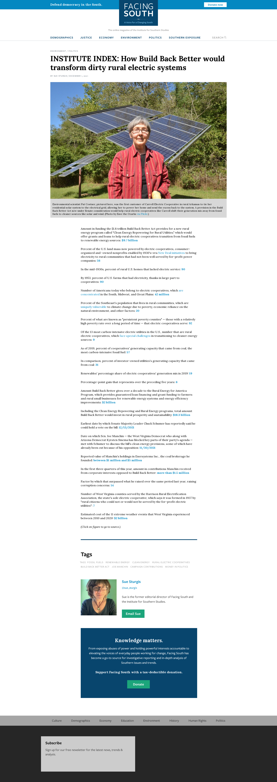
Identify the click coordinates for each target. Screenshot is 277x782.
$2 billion (109, 402)
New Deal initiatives (171, 253)
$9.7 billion (130, 240)
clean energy (141, 562)
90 (183, 269)
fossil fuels (95, 562)
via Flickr (142, 214)
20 (137, 310)
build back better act (95, 566)
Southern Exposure (185, 37)
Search (219, 37)
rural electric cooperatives (171, 562)
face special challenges (135, 336)
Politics (155, 37)
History (174, 720)
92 (190, 323)
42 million (162, 294)
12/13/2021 (126, 427)
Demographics (61, 37)
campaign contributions (146, 566)
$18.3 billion (181, 415)
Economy (106, 37)
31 (96, 364)
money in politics (176, 566)
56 (98, 260)
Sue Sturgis (60, 75)
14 (112, 485)
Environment (131, 37)
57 (128, 352)
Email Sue (133, 613)
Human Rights (197, 720)
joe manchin (120, 566)
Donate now (215, 4)
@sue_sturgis (129, 587)
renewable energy (118, 562)
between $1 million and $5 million (117, 460)
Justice (86, 37)
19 (190, 373)
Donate (138, 684)
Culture (57, 720)
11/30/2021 (147, 447)
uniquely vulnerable (94, 307)
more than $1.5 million (173, 472)
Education (127, 720)
